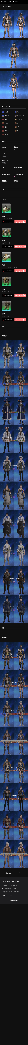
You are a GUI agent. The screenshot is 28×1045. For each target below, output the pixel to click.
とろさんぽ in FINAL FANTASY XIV (10, 1005)
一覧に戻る (7, 957)
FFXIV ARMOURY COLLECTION (10, 2)
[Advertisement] (14, 208)
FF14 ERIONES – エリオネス (9, 1001)
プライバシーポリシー (7, 1008)
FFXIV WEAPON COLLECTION (10, 998)
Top (21, 957)
